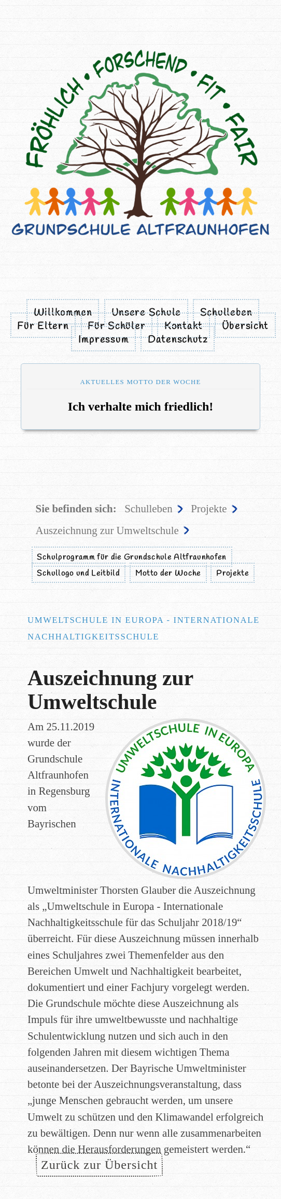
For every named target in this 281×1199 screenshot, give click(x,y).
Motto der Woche (168, 573)
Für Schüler (116, 326)
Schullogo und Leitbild (78, 573)
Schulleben (226, 313)
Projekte (209, 508)
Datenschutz (178, 340)
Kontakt (183, 326)
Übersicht (245, 326)
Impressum (103, 340)
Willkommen (63, 313)
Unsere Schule (146, 313)
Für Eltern (42, 326)
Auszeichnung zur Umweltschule (107, 530)
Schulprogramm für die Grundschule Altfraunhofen (131, 557)
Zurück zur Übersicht (99, 1164)
